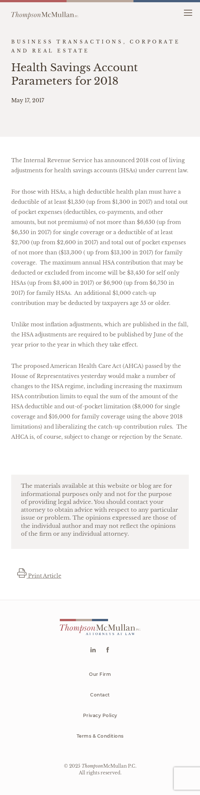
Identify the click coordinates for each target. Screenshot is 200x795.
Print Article (39, 575)
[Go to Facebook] (107, 650)
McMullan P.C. (108, 766)
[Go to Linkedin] (93, 650)
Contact (100, 695)
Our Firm (100, 674)
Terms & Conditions (100, 736)
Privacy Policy (100, 715)
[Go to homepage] (45, 12)
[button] (187, 12)
